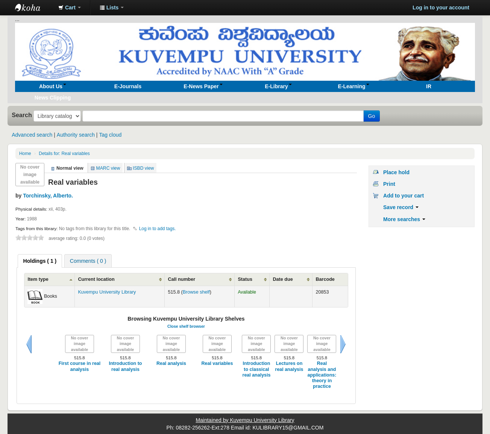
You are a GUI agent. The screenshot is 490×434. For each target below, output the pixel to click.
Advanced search (32, 135)
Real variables (64, 153)
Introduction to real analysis (125, 366)
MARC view (108, 168)
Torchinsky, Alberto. (48, 196)
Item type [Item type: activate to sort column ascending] (37, 279)
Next (343, 344)
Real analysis (171, 363)
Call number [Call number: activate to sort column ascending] (181, 279)
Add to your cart (403, 196)
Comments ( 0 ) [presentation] (88, 261)
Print (389, 184)
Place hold (396, 172)
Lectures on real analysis (289, 366)
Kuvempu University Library (107, 292)
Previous (29, 344)
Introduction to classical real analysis (257, 369)
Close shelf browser (186, 326)
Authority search (76, 135)
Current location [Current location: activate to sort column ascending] (96, 279)
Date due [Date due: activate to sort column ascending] (283, 279)
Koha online (34, 7)
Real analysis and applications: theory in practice (322, 375)
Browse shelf (196, 292)
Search (22, 115)
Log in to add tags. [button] (157, 228)
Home (25, 153)
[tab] (40, 261)
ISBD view (143, 168)
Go (371, 116)
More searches (404, 219)
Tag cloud (110, 135)
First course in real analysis (80, 366)
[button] (69, 7)
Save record (401, 207)
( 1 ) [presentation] (40, 261)
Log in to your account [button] (441, 8)
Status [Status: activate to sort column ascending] (245, 279)
